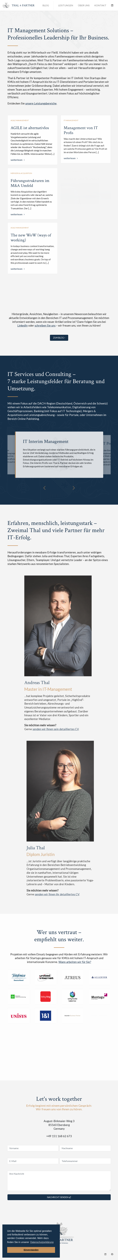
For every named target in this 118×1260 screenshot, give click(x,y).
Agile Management (20, 120)
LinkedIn (22, 325)
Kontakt (100, 5)
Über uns (84, 5)
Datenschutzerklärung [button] (42, 1242)
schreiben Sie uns (45, 325)
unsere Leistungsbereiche (41, 103)
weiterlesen (16, 159)
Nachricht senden (59, 1197)
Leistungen (65, 5)
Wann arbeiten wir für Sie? (74, 962)
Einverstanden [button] (31, 1250)
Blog (45, 5)
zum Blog (59, 337)
